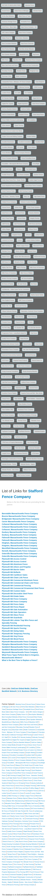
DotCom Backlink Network (9, 109)
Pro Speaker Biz (19, 327)
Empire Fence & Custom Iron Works (12, 131)
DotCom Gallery (25, 109)
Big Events (36, 54)
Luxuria (20, 240)
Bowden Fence (21, 71)
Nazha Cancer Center (37, 295)
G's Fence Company (23, 174)
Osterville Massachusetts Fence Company (19, 554)
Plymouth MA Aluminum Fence (15, 564)
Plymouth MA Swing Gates (13, 631)
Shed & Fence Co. (37, 360)
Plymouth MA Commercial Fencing (16, 586)
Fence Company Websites (9, 158)
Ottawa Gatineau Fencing (9, 311)
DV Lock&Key (32, 120)
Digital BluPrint (37, 98)
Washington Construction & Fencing (12, 459)
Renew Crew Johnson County (10, 344)
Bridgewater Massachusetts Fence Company (20, 519)
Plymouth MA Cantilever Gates (14, 575)
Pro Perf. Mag (6, 327)
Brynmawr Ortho (6, 76)
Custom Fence (6, 92)
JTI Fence (5, 234)
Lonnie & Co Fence (7, 240)
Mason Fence (32, 251)
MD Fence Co (6, 262)
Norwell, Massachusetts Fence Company (19, 551)
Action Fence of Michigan (22, 10)
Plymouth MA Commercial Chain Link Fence (20, 583)
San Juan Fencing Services (30, 349)
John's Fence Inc (19, 229)
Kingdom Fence (16, 234)
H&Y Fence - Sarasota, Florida (10, 196)
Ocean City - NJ (6, 306)
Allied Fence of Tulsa (24, 16)
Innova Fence (21, 218)
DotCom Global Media (8, 114)
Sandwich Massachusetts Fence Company (19, 647)
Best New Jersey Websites (26, 49)
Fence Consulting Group (28, 158)
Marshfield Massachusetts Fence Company (20, 548)
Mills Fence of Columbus (9, 273)
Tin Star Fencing (18, 426)
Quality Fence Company (9, 338)
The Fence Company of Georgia (27, 415)
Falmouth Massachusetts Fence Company (19, 538)
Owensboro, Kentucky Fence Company (32, 311)
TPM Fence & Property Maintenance (12, 442)
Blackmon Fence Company (33, 60)
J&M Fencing (5, 224)
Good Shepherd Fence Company (11, 185)
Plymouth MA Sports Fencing (14, 628)
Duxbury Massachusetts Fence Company (19, 532)
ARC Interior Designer (8, 32)
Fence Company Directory (22, 153)
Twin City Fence (19, 448)
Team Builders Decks (8, 404)
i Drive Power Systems (33, 207)
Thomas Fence (22, 420)
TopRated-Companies (8, 431)
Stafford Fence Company (28, 382)
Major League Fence (23, 245)
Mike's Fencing (21, 267)
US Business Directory (21, 453)
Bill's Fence (5, 60)
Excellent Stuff (39, 142)
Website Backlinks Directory (34, 459)
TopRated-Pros (6, 437)
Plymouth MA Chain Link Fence (15, 578)
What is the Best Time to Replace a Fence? (19, 660)
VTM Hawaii (35, 453)
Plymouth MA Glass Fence (13, 615)
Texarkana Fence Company (25, 409)
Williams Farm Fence (29, 469)
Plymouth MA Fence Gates (13, 604)
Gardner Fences (38, 174)
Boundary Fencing (7, 71)
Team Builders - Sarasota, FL (35, 398)
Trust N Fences (6, 448)
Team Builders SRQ (7, 409)
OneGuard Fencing (21, 306)
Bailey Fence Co (6, 38)
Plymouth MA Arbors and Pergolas (16, 567)
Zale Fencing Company (23, 475)
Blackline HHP (17, 60)
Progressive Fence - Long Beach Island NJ (14, 333)
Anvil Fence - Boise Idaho (9, 27)
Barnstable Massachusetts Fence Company (20, 513)
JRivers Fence (33, 229)
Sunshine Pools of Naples (9, 393)
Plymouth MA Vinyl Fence (12, 636)
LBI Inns (28, 234)
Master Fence (6, 256)
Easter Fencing (19, 125)
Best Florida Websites (8, 49)
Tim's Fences (6, 426)
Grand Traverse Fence (8, 191)
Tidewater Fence (35, 420)
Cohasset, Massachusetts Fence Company (19, 530)
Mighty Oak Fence (7, 267)
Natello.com (23, 295)
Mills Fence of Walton (26, 273)
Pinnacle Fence (6, 322)
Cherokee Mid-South (8, 87)
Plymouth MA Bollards (11, 572)
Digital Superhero (23, 103)
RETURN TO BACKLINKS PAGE (11, 5)
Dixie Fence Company (38, 103)
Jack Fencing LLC (19, 224)
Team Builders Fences (25, 404)
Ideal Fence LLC (6, 213)
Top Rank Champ (33, 426)
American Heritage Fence (9, 21)
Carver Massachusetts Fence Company (18, 521)
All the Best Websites (8, 16)
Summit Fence (34, 387)
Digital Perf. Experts (7, 103)
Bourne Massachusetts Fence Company (18, 516)
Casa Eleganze (40, 81)
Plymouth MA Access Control (14, 559)
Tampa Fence (6, 398)
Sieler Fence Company (24, 366)
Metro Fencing (32, 262)
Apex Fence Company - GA (28, 27)
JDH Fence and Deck (35, 224)
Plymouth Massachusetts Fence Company (19, 642)
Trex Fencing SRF (32, 442)
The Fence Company (8, 415)
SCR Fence (5, 360)
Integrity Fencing (34, 218)
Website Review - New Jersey (10, 469)
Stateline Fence (6, 387)
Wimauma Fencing (7, 475)
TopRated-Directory (24, 431)
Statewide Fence (20, 387)
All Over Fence (37, 10)
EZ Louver (20, 147)
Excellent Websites (7, 147)
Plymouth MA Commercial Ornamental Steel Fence (23, 588)
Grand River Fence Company (33, 185)
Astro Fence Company (25, 32)
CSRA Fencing (38, 87)
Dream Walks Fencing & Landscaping (12, 120)
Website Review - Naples (28, 464)
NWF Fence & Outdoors (25, 300)
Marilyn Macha (20, 251)
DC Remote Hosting (7, 98)
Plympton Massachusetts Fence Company (19, 644)
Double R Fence (23, 114)
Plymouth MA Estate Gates (13, 596)
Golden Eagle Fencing (35, 180)
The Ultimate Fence (7, 420)
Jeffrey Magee (6, 229)
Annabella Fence (25, 21)
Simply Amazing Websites (30, 371)
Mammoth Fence (38, 245)
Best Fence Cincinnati (27, 43)
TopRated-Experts (40, 431)
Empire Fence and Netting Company (12, 136)
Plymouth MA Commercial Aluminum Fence (20, 580)
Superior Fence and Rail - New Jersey (31, 393)
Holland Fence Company (9, 202)
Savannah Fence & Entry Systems (11, 355)
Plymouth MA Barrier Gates (13, 570)
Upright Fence (6, 453)
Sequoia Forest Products (20, 360)
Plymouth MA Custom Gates (13, 591)
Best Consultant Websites (9, 43)
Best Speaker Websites (8, 54)
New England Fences (8, 300)
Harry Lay (26, 196)
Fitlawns (19, 169)
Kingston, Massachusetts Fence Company (19, 546)
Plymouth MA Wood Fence (13, 639)
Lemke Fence (39, 234)
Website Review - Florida (9, 464)
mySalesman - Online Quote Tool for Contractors (15, 289)
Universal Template (34, 448)
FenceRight (36, 163)
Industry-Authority (34, 213)
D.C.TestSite (28, 92)
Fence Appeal (32, 147)
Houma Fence (6, 207)
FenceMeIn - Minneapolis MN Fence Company (15, 163)
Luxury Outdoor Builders (33, 240)
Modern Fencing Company (9, 278)
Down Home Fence (38, 114)
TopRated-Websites (20, 437)
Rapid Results (24, 338)
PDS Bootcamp (6, 316)
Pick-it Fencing (32, 316)
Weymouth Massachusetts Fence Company (20, 652)
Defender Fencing (23, 98)
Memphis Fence (19, 262)
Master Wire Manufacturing (22, 256)
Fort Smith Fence (31, 169)
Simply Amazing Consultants (10, 371)
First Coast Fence (7, 169)
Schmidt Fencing (30, 355)
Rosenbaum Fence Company (10, 349)
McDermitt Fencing (39, 256)
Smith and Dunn (6, 377)
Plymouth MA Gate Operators (14, 612)
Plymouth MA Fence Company (14, 599)
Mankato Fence (6, 251)
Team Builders (18, 398)
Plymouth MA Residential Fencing (16, 626)
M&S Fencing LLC (7, 245)
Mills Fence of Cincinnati (37, 267)
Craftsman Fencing (23, 87)
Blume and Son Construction (30, 65)
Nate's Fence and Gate (8, 295)
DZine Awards (6, 125)
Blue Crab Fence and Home (10, 65)
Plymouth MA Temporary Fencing (16, 634)
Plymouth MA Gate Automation (15, 610)
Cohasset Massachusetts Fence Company (19, 524)
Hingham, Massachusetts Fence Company (19, 543)
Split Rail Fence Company (9, 382)
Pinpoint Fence (20, 322)
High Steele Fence (39, 196)
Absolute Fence (29, 5)
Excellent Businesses (8, 142)
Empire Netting (31, 136)
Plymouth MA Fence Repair (13, 607)
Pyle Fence (34, 333)
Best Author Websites (22, 38)
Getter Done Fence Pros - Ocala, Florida (13, 180)
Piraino (30, 322)
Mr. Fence (34, 284)
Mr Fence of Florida (7, 284)
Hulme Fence (18, 207)
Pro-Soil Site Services (34, 327)
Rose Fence (38, 344)
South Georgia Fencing (22, 377)
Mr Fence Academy (27, 278)
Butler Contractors (21, 76)
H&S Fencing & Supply (25, 191)
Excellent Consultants (25, 142)
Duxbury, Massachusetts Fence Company (19, 535)
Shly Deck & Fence (7, 366)
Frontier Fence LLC (7, 174)
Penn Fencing (19, 316)
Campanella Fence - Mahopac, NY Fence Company (16, 81)
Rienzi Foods (27, 344)
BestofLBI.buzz (24, 54)
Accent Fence (6, 10)
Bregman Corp (34, 71)
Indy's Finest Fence (7, 218)
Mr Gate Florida (22, 284)
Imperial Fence (20, 213)
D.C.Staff (17, 92)
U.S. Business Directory (28, 691)
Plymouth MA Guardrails (12, 618)
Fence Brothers (6, 153)
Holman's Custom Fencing (28, 202)
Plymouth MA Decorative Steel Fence (17, 594)
